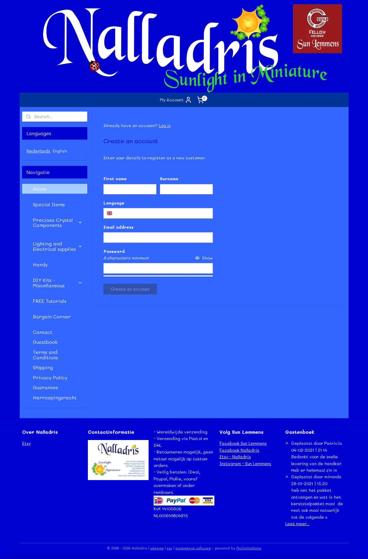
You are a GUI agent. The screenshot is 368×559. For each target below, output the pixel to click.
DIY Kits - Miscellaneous (58, 282)
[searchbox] (158, 213)
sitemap (157, 548)
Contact (42, 332)
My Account (176, 99)
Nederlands (38, 151)
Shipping (43, 367)
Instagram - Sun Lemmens (245, 463)
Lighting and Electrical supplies (58, 246)
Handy (40, 264)
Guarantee (45, 387)
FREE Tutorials (49, 301)
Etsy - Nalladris (235, 456)
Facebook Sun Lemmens (243, 443)
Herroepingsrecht (55, 397)
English (60, 151)
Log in (165, 125)
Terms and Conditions (45, 355)
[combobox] (158, 213)
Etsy (26, 443)
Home (39, 189)
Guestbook (45, 342)
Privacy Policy (50, 377)
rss (169, 548)
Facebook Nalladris (239, 450)
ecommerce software (193, 548)
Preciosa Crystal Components (58, 222)
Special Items (49, 204)
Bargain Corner (52, 316)
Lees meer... (297, 523)
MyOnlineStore (248, 548)
